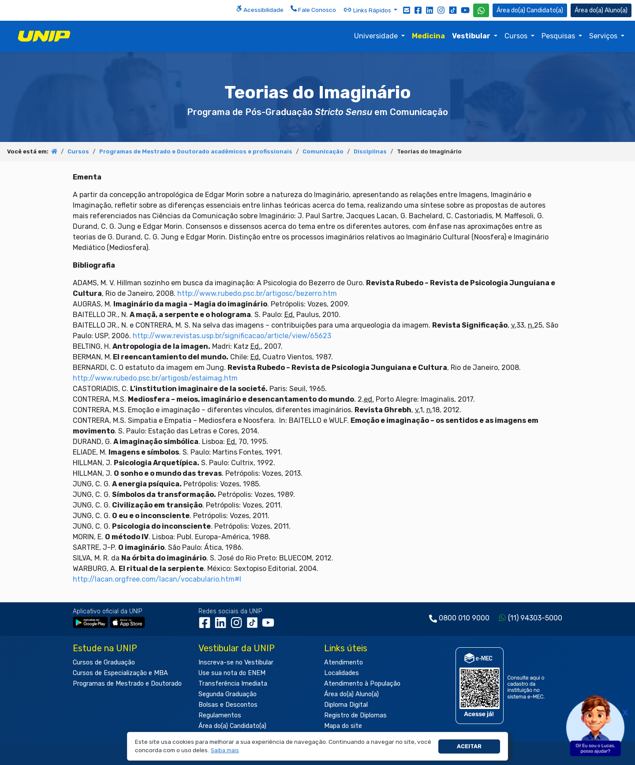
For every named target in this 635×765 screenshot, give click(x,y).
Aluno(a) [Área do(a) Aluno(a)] (601, 10)
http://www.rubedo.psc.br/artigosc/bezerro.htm (257, 293)
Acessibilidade (260, 9)
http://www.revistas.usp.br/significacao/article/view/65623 (232, 336)
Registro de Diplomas (355, 715)
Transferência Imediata (232, 683)
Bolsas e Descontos (228, 705)
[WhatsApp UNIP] (481, 10)
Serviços (604, 36)
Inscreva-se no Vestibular (235, 662)
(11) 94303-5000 (535, 618)
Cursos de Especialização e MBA (120, 673)
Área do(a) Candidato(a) (232, 726)
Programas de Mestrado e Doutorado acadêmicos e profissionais (195, 151)
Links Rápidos (367, 9)
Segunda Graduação (227, 694)
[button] (225, 750)
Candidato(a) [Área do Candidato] (530, 10)
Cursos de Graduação (104, 662)
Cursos (516, 36)
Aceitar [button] (469, 746)
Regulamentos (219, 715)
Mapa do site (343, 726)
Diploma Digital (346, 705)
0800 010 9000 (464, 618)
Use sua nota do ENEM (231, 673)
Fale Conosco (313, 9)
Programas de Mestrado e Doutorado (127, 683)
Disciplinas (370, 151)
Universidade (377, 36)
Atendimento (343, 662)
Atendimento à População (362, 683)
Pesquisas (559, 36)
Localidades (341, 673)
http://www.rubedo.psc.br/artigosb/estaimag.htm (155, 378)
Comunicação (323, 151)
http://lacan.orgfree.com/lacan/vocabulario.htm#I (157, 579)
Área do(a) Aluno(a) (351, 694)
